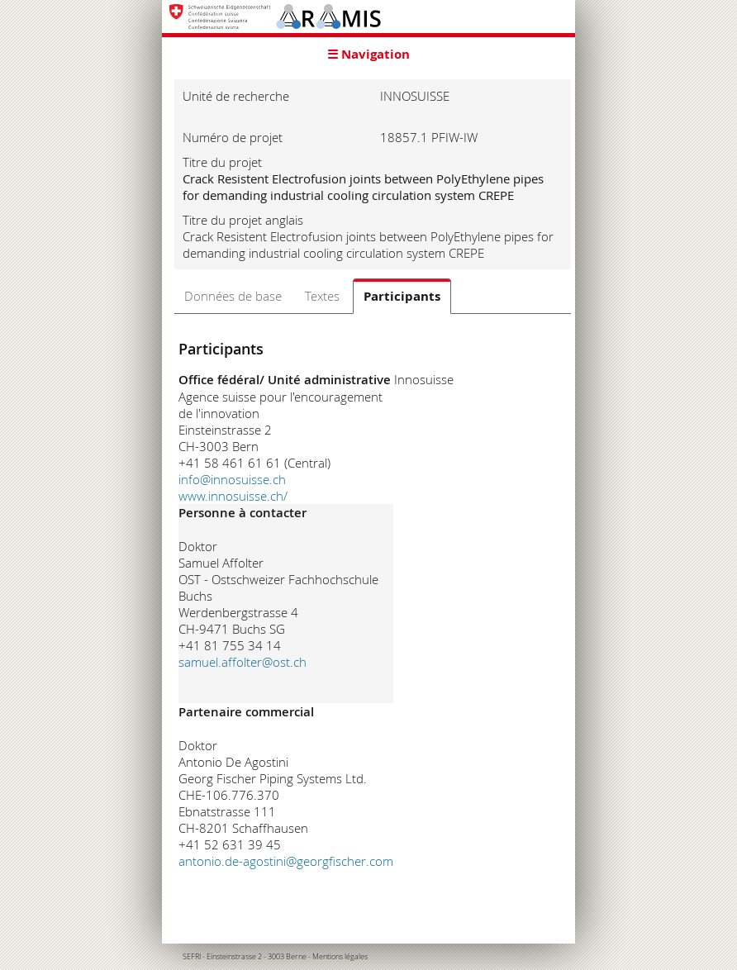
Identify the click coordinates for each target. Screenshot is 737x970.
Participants (402, 296)
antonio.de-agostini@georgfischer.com (285, 861)
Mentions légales (340, 957)
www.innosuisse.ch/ (233, 495)
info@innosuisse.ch (232, 479)
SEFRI (192, 957)
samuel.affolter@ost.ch (242, 662)
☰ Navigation (368, 54)
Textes (322, 296)
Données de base (233, 296)
